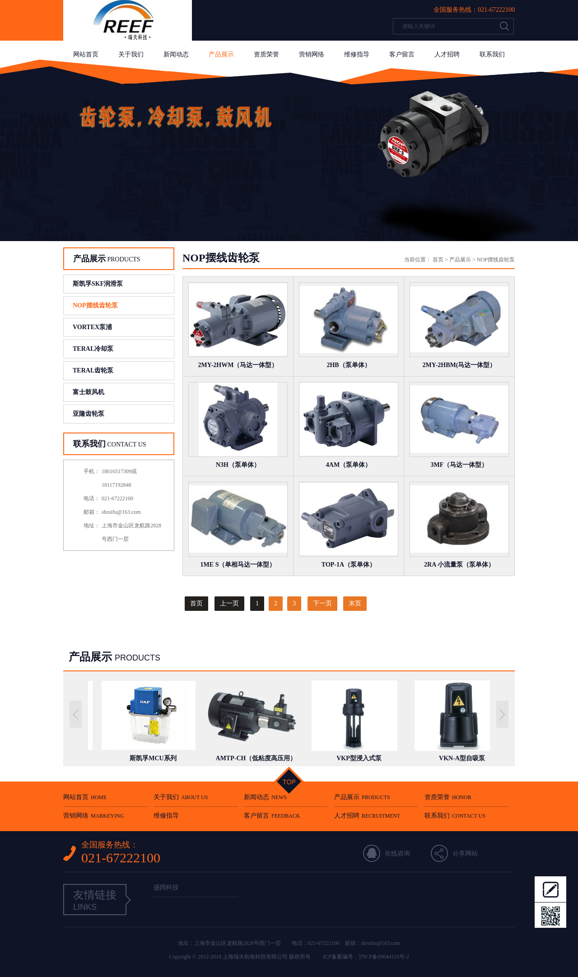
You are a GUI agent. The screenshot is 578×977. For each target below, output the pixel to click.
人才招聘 (447, 54)
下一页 (322, 603)
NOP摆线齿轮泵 (95, 305)
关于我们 (131, 54)
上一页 (229, 603)
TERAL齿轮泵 (93, 370)
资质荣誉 (266, 54)
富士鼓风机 (88, 392)
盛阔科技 (166, 887)
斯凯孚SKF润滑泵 (98, 283)
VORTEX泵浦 (92, 327)
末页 (355, 603)
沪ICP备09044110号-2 (384, 957)
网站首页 (85, 54)
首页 (438, 259)
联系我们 (492, 54)
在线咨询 (397, 853)
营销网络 (311, 54)
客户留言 (402, 54)
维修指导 (356, 54)
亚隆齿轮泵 (88, 413)
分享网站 (465, 853)
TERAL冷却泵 (93, 348)
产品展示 (221, 54)
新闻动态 (176, 54)
